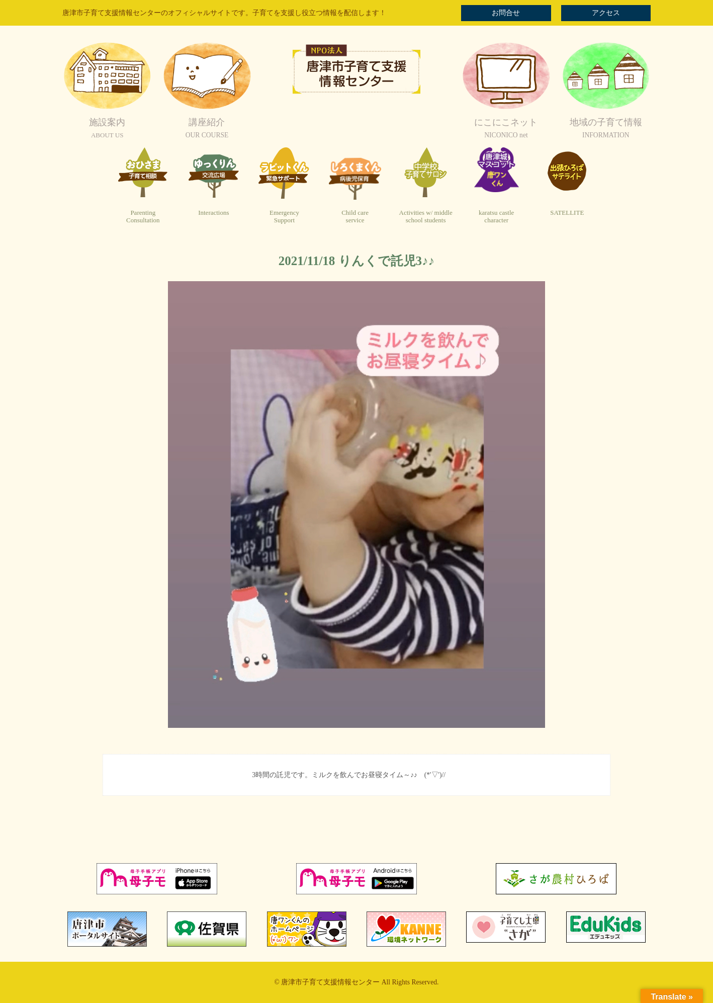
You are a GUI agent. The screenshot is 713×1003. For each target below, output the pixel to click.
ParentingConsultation (142, 216)
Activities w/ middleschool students (426, 216)
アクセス (606, 13)
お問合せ (506, 13)
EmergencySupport (284, 216)
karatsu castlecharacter (496, 216)
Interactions (213, 212)
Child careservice (355, 216)
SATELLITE (567, 212)
